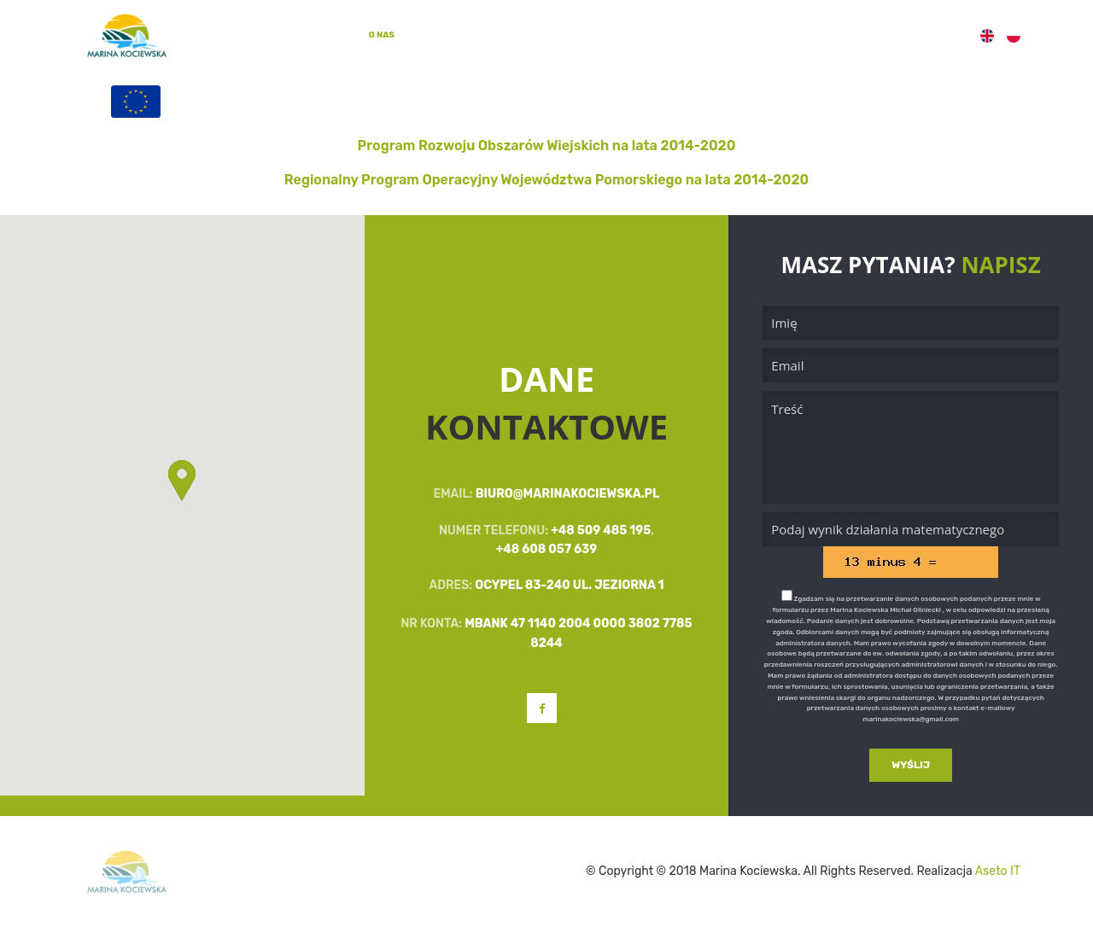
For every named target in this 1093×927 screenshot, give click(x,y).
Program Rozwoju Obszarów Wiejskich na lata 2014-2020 (547, 145)
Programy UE (858, 35)
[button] (181, 482)
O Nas (382, 34)
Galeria (561, 35)
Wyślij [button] (910, 765)
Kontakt (935, 35)
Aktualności (636, 35)
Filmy (705, 35)
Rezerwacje (773, 35)
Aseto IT (997, 871)
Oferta (436, 35)
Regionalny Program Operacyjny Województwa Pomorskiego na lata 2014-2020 (546, 180)
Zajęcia (498, 35)
